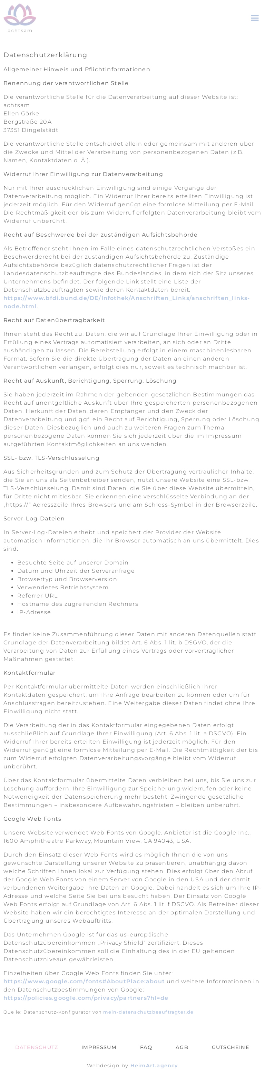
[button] (255, 17)
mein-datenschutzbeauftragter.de (148, 1012)
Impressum (99, 1047)
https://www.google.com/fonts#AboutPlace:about (84, 981)
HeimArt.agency (154, 1066)
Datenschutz (36, 1047)
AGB (182, 1047)
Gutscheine (230, 1047)
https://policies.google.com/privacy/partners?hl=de (85, 998)
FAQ (146, 1047)
